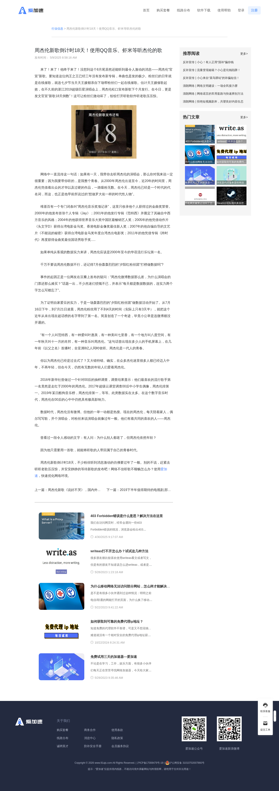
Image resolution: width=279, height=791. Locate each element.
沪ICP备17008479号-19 (150, 762)
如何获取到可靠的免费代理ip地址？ (117, 621)
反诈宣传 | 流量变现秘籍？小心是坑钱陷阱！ (211, 70)
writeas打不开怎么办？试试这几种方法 (119, 551)
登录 (241, 10)
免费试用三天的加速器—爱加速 (114, 656)
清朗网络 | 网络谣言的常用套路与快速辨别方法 (213, 93)
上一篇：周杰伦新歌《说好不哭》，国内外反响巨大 (73, 490)
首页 (146, 10)
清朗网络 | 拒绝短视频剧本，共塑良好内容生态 (213, 101)
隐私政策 (117, 738)
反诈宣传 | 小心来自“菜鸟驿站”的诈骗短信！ (211, 78)
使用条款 (117, 730)
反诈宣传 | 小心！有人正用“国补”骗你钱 (208, 62)
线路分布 (183, 10)
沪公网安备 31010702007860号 (184, 763)
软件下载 (203, 10)
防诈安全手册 (92, 746)
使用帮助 (224, 10)
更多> (244, 53)
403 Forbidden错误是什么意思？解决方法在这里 (127, 516)
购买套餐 (163, 10)
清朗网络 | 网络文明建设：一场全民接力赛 (210, 85)
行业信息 (57, 28)
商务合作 (90, 730)
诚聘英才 (62, 746)
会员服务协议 (120, 746)
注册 (254, 10)
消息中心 (90, 738)
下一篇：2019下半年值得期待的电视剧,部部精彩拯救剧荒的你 (152, 490)
